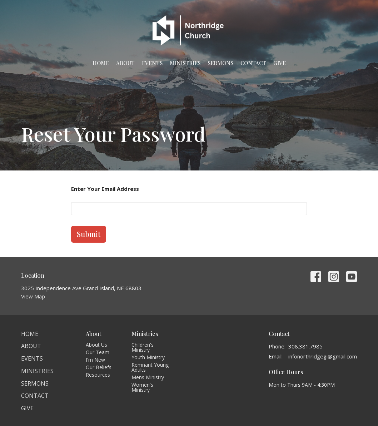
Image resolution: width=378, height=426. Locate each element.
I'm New (95, 359)
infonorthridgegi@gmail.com (322, 356)
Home (101, 62)
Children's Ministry (142, 347)
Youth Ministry (148, 357)
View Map (33, 296)
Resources (98, 374)
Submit (88, 234)
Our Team (97, 352)
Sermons (220, 62)
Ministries (185, 62)
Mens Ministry (147, 377)
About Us (96, 344)
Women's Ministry (142, 387)
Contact (253, 62)
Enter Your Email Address (105, 188)
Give (279, 62)
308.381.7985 (305, 346)
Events (152, 62)
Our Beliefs (98, 367)
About (125, 62)
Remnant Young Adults (150, 367)
